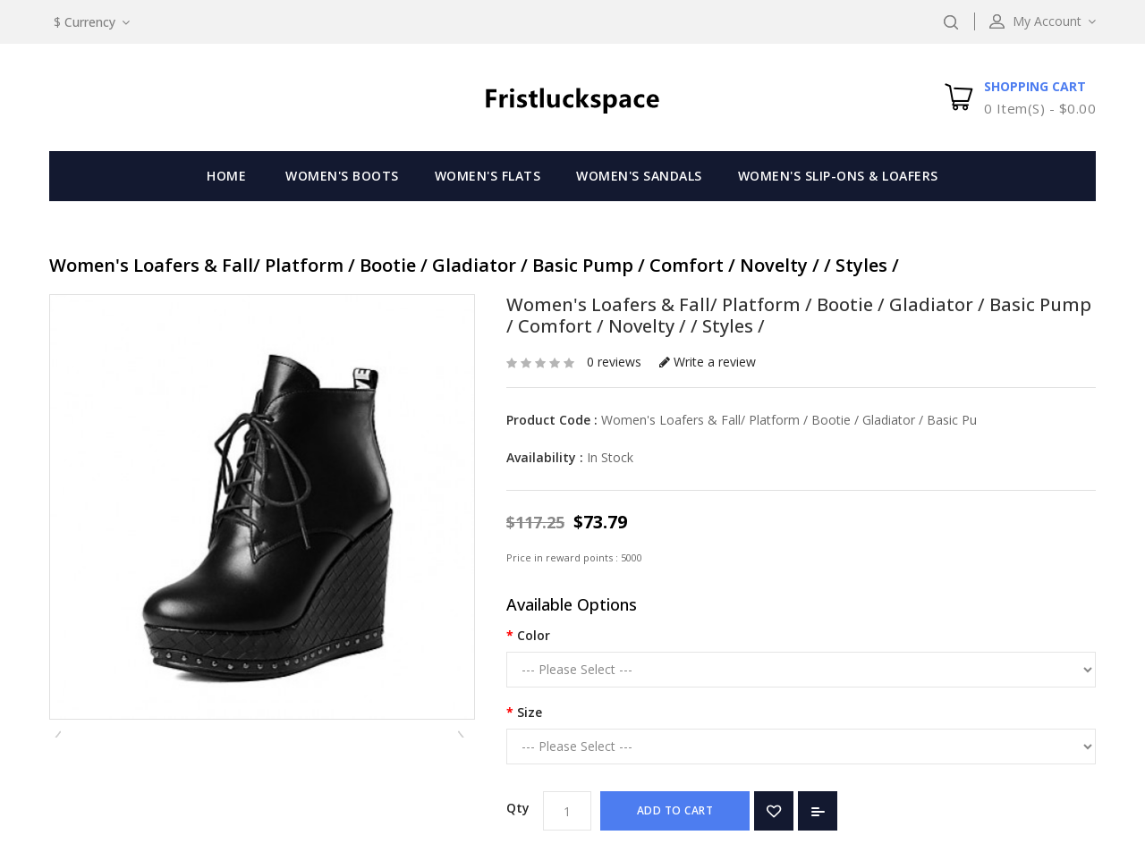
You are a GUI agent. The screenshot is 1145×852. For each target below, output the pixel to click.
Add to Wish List (773, 811)
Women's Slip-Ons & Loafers (838, 175)
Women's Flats (488, 175)
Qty (518, 807)
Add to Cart (675, 810)
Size (529, 712)
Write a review (707, 361)
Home (226, 175)
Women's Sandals (639, 175)
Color (533, 635)
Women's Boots (342, 175)
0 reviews (614, 361)
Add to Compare (817, 811)
